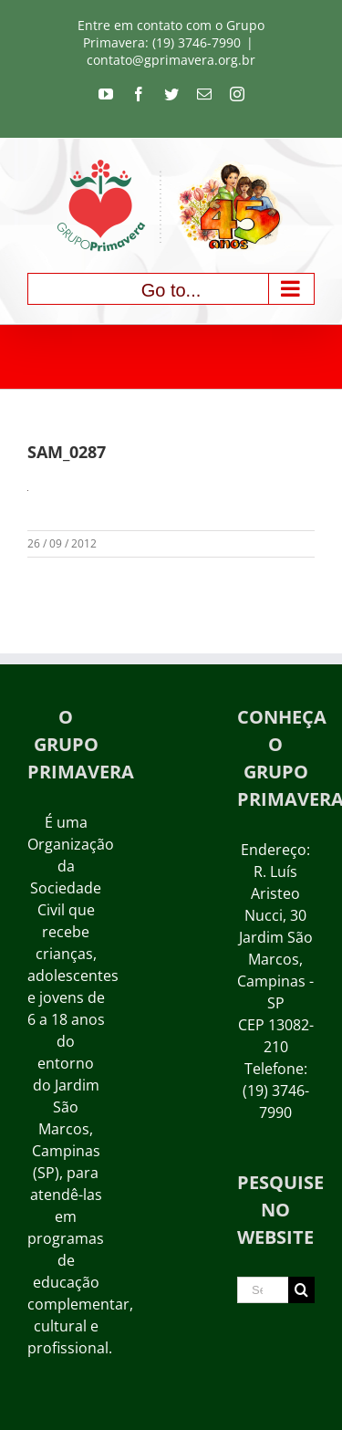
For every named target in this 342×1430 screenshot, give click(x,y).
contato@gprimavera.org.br (171, 59)
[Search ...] (262, 1290)
